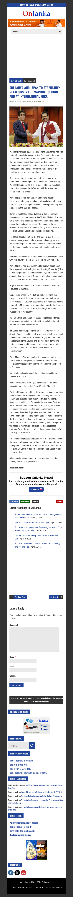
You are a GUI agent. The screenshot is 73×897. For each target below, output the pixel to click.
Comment (31, 80)
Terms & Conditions (54, 887)
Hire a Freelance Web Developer (21, 760)
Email (12, 666)
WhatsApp (25, 501)
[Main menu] (36, 31)
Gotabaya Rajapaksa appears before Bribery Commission (41, 796)
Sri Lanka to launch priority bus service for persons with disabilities (35, 808)
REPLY (59, 501)
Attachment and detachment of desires (24, 822)
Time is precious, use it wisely (20, 826)
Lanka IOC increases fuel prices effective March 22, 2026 (41, 792)
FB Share (14, 501)
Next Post (54, 597)
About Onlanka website (22, 887)
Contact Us (39, 887)
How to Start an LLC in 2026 (20, 768)
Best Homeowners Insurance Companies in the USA (28, 772)
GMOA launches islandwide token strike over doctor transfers (35, 786)
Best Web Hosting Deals (19, 764)
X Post (35, 501)
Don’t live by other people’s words (22, 830)
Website (12, 675)
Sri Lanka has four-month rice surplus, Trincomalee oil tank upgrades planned (36, 801)
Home (12, 698)
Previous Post (20, 597)
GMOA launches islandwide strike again (32, 522)
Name (12, 657)
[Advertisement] (36, 56)
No (25, 80)
